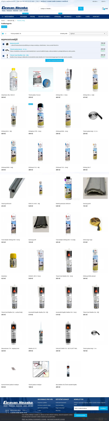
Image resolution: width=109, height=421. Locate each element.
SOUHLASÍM (80, 415)
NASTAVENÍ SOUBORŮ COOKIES (56, 419)
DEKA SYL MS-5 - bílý (34, 203)
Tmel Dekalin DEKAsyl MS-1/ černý (10, 240)
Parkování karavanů (61, 402)
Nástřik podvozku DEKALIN (63, 203)
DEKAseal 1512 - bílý (34, 167)
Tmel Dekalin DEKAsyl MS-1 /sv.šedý (65, 240)
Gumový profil (14, 43)
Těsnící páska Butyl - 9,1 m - (18, 49)
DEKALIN (4, 26)
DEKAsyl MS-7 (87, 167)
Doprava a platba (42, 402)
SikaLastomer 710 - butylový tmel (10, 348)
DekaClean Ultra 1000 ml (8, 95)
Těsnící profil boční (6, 203)
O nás (39, 410)
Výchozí (88, 34)
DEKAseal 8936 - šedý (7, 167)
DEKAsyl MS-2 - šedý (88, 95)
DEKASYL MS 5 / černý (35, 276)
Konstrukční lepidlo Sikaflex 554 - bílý (38, 312)
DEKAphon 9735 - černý (35, 131)
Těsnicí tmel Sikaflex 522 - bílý (19, 55)
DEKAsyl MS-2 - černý (61, 95)
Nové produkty (60, 405)
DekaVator (4, 276)
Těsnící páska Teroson (35, 95)
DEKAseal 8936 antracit (89, 276)
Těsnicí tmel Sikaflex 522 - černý (64, 276)
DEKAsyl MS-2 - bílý (6, 131)
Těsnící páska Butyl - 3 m (89, 348)
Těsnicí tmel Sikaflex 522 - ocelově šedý (11, 312)
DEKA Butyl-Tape (87, 240)
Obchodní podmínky (43, 408)
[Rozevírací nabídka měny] (103, 1)
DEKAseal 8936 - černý (62, 131)
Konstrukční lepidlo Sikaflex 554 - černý (66, 312)
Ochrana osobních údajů (44, 405)
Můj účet (58, 410)
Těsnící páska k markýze (35, 384)
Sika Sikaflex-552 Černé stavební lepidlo (66, 384)
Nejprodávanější (60, 408)
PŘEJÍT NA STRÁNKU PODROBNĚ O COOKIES (34, 419)
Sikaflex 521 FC (33, 348)
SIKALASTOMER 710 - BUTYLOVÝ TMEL (66, 348)
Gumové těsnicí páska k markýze (10, 384)
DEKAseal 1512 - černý (62, 167)
